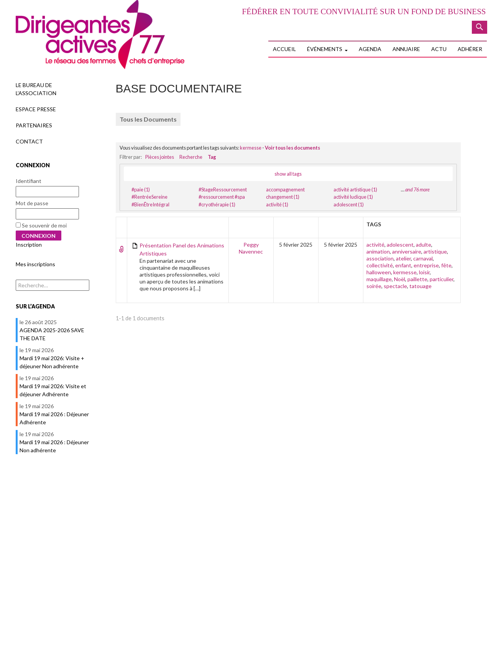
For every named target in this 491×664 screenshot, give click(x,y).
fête (446, 265)
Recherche (190, 157)
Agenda (370, 49)
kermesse (250, 148)
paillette (417, 279)
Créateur (296, 224)
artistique (435, 251)
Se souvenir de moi (41, 225)
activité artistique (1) (355, 189)
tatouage (420, 286)
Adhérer (470, 49)
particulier (441, 279)
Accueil (284, 49)
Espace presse (36, 109)
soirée (373, 286)
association (380, 258)
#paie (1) (140, 189)
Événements (324, 49)
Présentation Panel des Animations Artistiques (182, 249)
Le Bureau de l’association (36, 89)
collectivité (379, 265)
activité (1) (277, 204)
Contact (29, 141)
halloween (378, 272)
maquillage (379, 279)
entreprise (426, 265)
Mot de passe (32, 203)
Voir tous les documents (292, 148)
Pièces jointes (159, 157)
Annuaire (406, 49)
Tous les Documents (148, 119)
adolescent (400, 244)
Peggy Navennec (251, 248)
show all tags (288, 174)
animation (378, 251)
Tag (212, 157)
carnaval (423, 258)
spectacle (395, 286)
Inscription (29, 244)
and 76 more (417, 189)
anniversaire (406, 251)
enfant (403, 265)
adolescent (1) (348, 204)
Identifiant (28, 181)
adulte (423, 244)
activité (375, 244)
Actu (439, 49)
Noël (399, 279)
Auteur (251, 224)
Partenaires (34, 125)
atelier (403, 258)
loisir (424, 272)
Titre (138, 224)
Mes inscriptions (35, 264)
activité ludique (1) (353, 197)
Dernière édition (343, 227)
